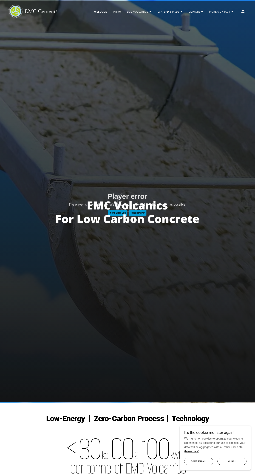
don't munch (198, 461)
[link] (32, 11)
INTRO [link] (117, 11)
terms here (191, 451)
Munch (232, 461)
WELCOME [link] (100, 11)
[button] (139, 12)
